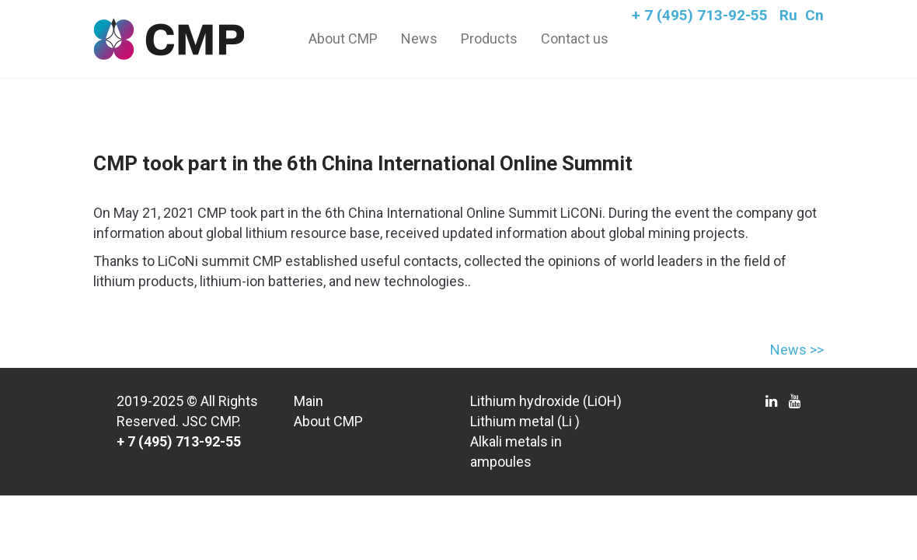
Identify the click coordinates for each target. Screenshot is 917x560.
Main (308, 401)
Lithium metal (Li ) (525, 421)
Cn (814, 15)
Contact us (574, 38)
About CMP (343, 38)
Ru (788, 15)
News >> (797, 349)
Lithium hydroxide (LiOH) (546, 401)
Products (489, 38)
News (419, 38)
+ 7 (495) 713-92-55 (700, 15)
